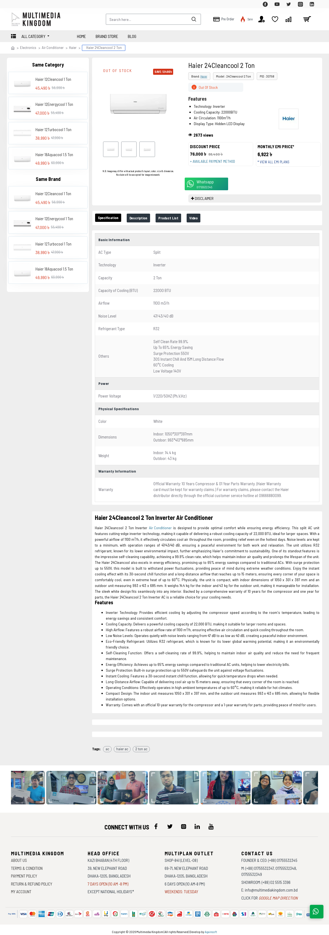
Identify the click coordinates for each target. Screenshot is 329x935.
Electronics (28, 47)
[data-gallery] (31, 784)
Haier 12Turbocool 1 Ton (53, 129)
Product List (182, 223)
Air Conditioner (52, 47)
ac (107, 745)
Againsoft (211, 928)
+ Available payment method (215, 164)
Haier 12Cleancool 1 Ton (53, 79)
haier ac (122, 745)
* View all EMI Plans (276, 164)
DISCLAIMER (204, 203)
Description (147, 223)
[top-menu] (15, 4)
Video (212, 223)
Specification (111, 222)
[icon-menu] (156, 822)
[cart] (307, 19)
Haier (72, 47)
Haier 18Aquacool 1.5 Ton (54, 154)
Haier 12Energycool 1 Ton (54, 104)
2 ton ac (141, 745)
